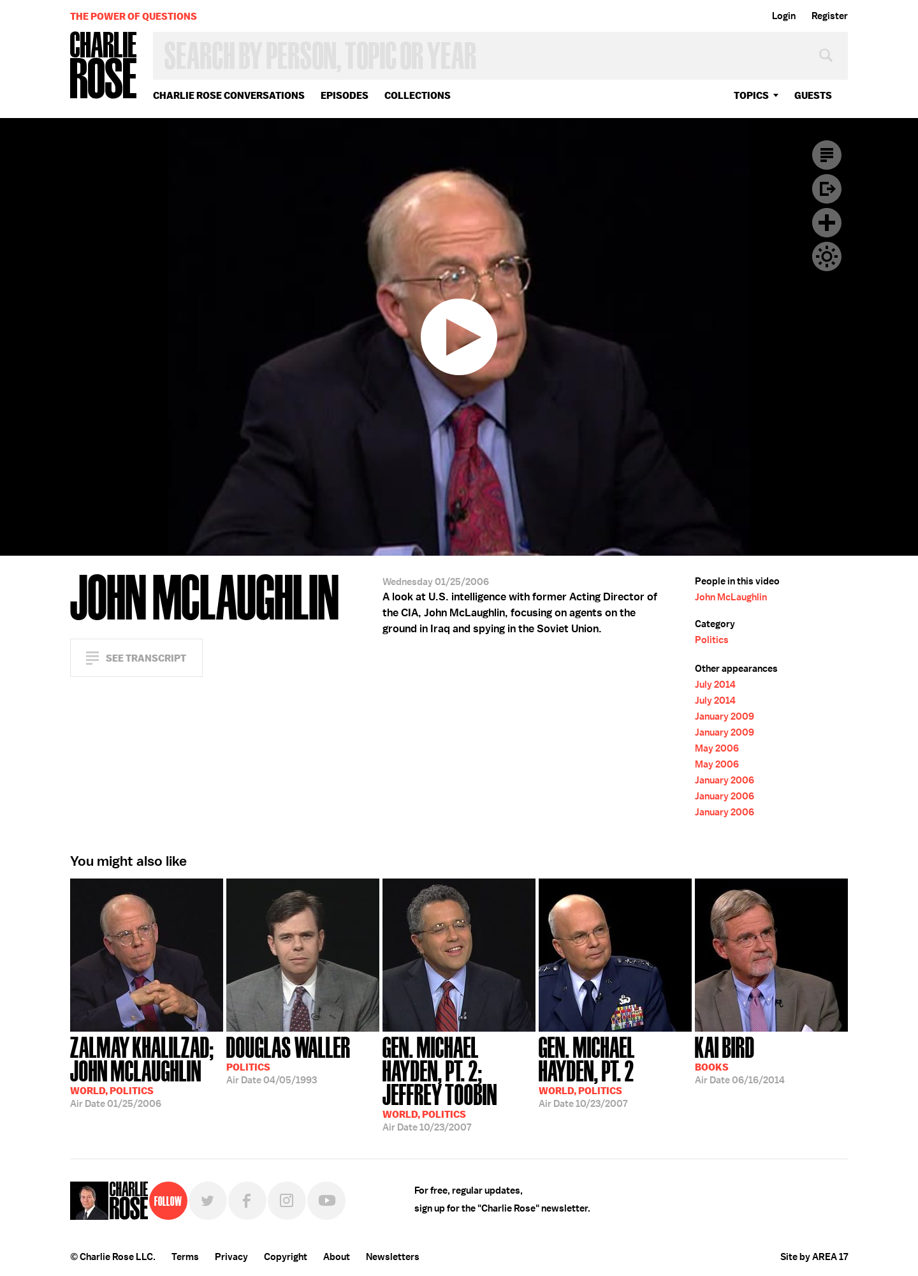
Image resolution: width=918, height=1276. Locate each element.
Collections (417, 95)
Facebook (247, 1201)
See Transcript (146, 658)
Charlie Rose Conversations (229, 95)
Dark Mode (826, 256)
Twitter (208, 1201)
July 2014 (715, 684)
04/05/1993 (288, 1059)
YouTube (326, 1201)
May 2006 (717, 748)
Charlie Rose (104, 66)
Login (784, 16)
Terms (185, 1256)
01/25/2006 (146, 1071)
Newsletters (392, 1256)
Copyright (285, 1256)
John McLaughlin (731, 597)
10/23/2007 (459, 1083)
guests (813, 95)
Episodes (344, 95)
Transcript (826, 155)
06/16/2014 (740, 1059)
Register (830, 16)
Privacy (231, 1256)
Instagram (287, 1201)
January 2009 (724, 716)
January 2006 (724, 780)
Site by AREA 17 (814, 1256)
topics (751, 95)
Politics (712, 640)
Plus (826, 222)
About (336, 1256)
